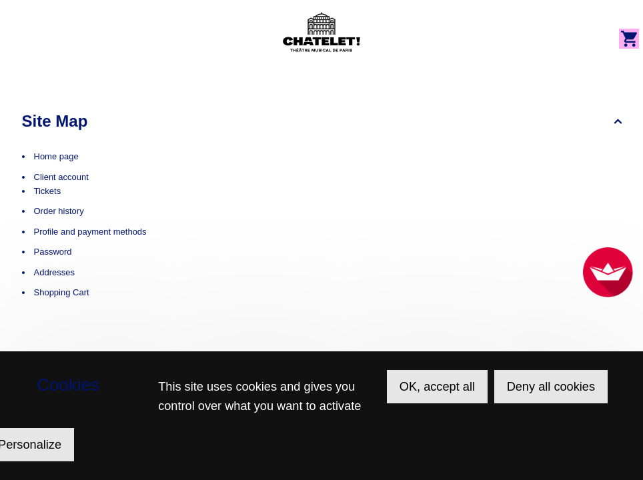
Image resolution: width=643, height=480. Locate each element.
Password (53, 252)
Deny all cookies (551, 386)
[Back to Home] (321, 32)
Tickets (47, 191)
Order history (59, 211)
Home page (56, 156)
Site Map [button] (55, 121)
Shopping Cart (61, 292)
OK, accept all (437, 386)
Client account (61, 177)
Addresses (54, 272)
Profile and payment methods (90, 232)
